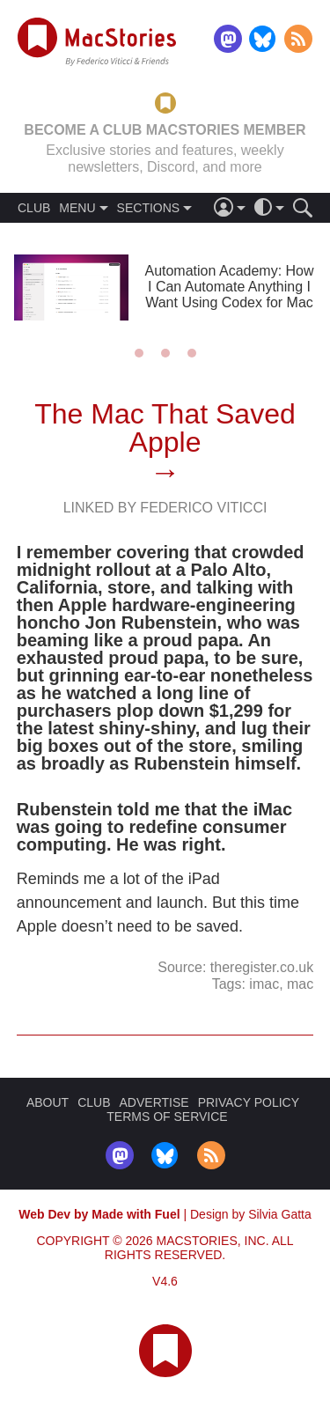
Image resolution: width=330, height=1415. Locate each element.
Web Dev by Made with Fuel (99, 1214)
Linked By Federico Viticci (165, 507)
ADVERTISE (154, 1102)
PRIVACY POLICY (248, 1102)
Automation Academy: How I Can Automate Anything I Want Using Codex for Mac (228, 286)
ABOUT (47, 1102)
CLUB (34, 208)
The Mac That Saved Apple (164, 428)
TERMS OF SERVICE (166, 1116)
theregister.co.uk (261, 967)
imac (264, 983)
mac (300, 983)
